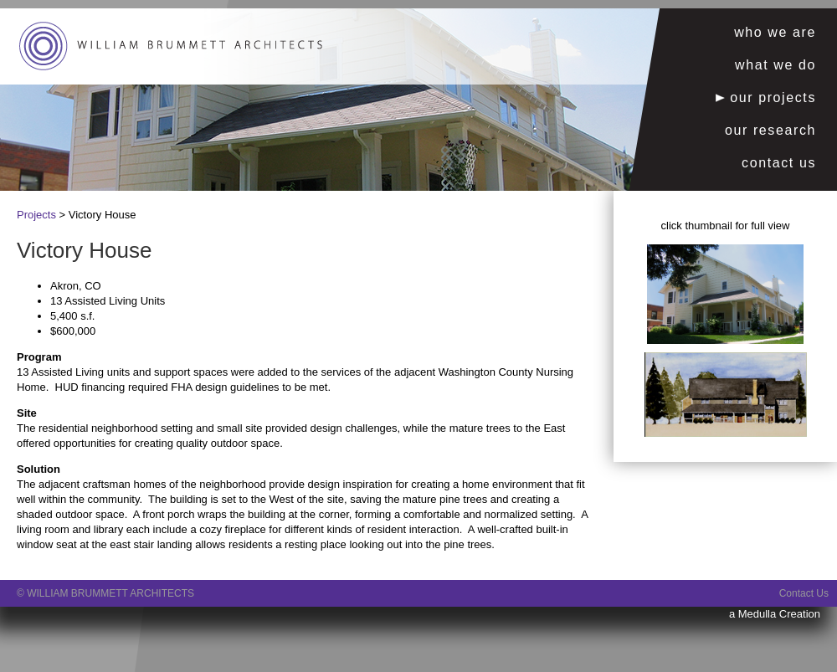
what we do (775, 65)
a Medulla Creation (774, 614)
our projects (766, 97)
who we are (775, 32)
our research (770, 130)
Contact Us (804, 593)
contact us (779, 163)
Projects (36, 214)
